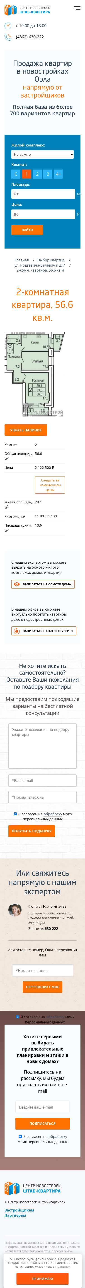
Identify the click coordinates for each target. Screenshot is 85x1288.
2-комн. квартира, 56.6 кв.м (41, 270)
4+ (58, 174)
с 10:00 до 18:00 (31, 25)
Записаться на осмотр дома (47, 584)
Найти (27, 230)
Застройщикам (19, 1210)
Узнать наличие (25, 430)
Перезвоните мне (42, 987)
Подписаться (42, 1123)
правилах (62, 1266)
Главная (22, 260)
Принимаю (42, 1278)
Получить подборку (31, 831)
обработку (53, 813)
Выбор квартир (52, 260)
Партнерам (15, 1215)
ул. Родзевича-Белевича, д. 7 (40, 265)
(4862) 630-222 (30, 37)
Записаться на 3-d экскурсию (48, 631)
